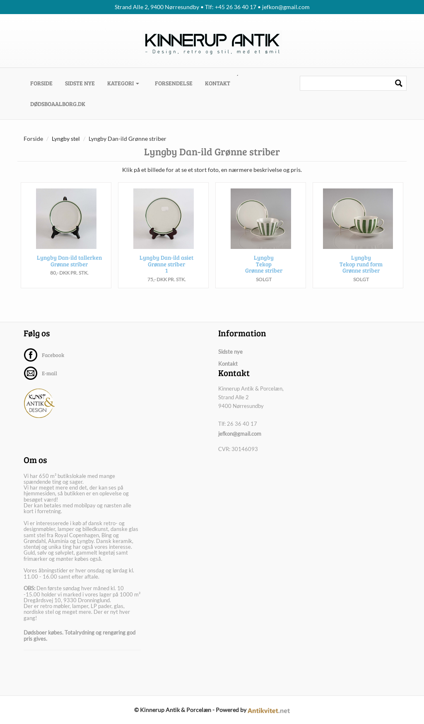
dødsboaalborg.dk (57, 104)
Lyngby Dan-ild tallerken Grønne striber (69, 260)
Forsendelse (174, 83)
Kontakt (217, 83)
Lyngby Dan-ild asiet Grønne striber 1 (166, 263)
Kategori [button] (123, 83)
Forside (44, 83)
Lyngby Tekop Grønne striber (263, 263)
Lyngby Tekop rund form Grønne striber (361, 263)
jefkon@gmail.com (239, 433)
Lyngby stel (66, 138)
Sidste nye (80, 83)
